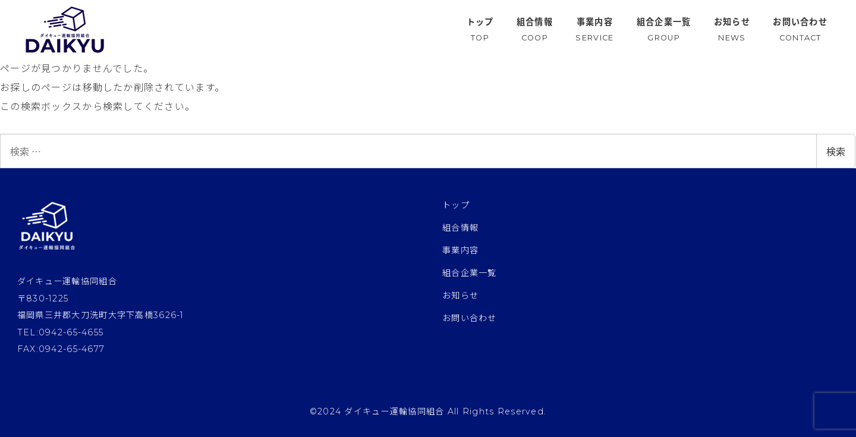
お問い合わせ (469, 318)
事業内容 (460, 250)
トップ (456, 205)
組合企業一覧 (469, 273)
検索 (835, 151)
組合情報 (460, 227)
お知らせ (460, 295)
